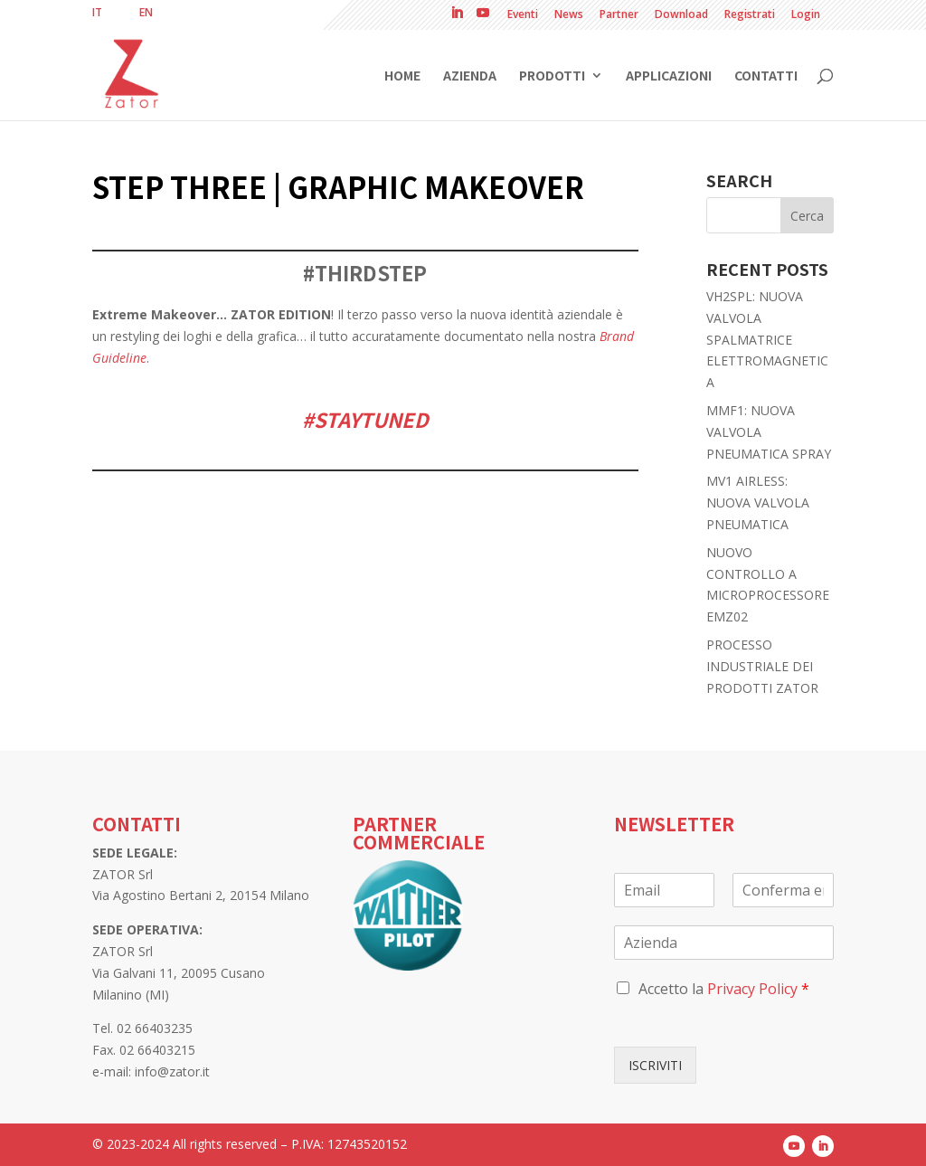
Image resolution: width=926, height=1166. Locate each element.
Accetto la (723, 989)
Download (681, 15)
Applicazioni (669, 76)
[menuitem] (97, 12)
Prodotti (552, 76)
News (568, 15)
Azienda (469, 76)
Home (402, 76)
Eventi (522, 15)
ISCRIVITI (655, 1065)
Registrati (749, 15)
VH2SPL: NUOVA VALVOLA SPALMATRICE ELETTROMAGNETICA (767, 339)
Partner (619, 15)
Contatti (766, 76)
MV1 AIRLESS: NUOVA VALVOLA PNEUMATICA (757, 502)
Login (805, 15)
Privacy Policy (752, 989)
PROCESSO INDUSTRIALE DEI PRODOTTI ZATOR (762, 666)
